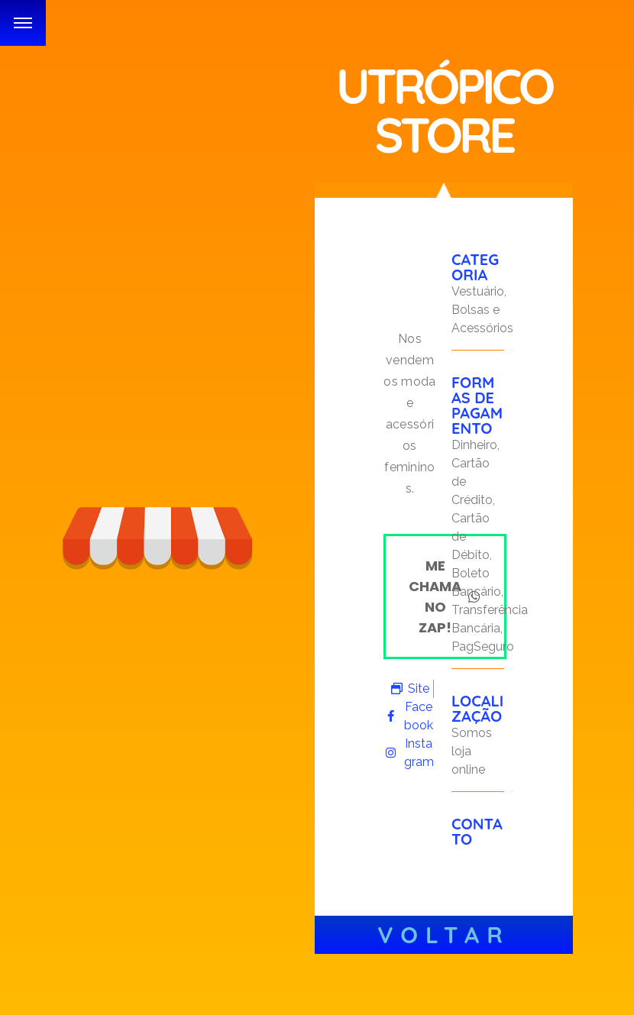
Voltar (443, 934)
